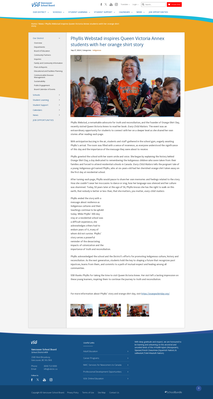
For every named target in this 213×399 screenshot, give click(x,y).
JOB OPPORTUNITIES (158, 12)
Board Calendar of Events (44, 89)
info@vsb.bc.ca (50, 369)
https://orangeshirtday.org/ (155, 293)
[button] (60, 38)
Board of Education (42, 51)
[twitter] (105, 5)
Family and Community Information (48, 63)
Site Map (102, 392)
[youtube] (111, 5)
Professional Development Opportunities (105, 371)
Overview (38, 43)
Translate (125, 4)
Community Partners (42, 55)
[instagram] (116, 5)
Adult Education (105, 351)
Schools (58, 12)
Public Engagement (42, 85)
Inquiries (37, 59)
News (141, 12)
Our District (41, 12)
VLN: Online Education (105, 378)
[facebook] (101, 4)
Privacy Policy (73, 392)
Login (136, 4)
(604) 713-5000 (50, 366)
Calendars (126, 12)
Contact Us (114, 392)
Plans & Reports (40, 67)
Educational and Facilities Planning (48, 71)
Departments (39, 47)
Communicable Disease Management (44, 76)
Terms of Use (88, 392)
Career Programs (105, 358)
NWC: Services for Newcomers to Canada (105, 364)
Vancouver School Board (53, 392)
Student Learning (79, 12)
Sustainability (39, 81)
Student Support (104, 12)
